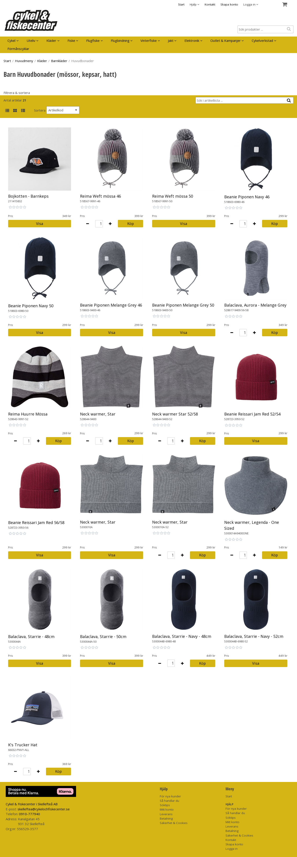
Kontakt (210, 4)
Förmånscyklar (18, 48)
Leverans (166, 814)
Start (181, 4)
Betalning (166, 818)
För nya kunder (170, 796)
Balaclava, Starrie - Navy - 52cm (253, 636)
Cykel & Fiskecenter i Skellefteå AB (32, 804)
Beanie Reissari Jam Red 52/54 (252, 414)
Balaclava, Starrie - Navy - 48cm (181, 636)
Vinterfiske (148, 40)
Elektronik (191, 40)
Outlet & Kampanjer (225, 40)
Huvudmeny (24, 61)
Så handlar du (169, 801)
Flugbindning (120, 40)
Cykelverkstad (262, 40)
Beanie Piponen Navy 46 (247, 196)
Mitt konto (167, 809)
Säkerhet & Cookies (174, 823)
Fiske (71, 40)
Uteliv (31, 40)
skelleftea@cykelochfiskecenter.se (44, 809)
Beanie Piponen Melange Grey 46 (111, 305)
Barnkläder (59, 61)
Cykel (11, 40)
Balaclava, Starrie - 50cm (103, 636)
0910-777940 (29, 814)
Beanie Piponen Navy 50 (30, 305)
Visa (39, 223)
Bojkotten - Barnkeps (28, 196)
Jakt (170, 40)
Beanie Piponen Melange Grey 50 (183, 305)
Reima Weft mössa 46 (100, 196)
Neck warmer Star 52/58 (175, 414)
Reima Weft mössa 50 (172, 196)
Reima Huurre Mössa (27, 414)
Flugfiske (93, 40)
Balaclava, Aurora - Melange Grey (255, 305)
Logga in (232, 849)
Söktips (165, 805)
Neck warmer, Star (97, 414)
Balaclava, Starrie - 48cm (31, 636)
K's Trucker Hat (22, 744)
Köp (130, 223)
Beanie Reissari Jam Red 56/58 (36, 522)
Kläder (51, 40)
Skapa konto (229, 4)
